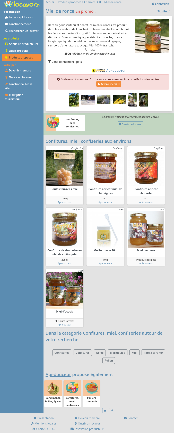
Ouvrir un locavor (18, 77)
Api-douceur (64, 202)
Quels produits (16, 51)
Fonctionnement (18, 24)
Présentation (43, 418)
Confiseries (62, 353)
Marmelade (117, 353)
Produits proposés (19, 57)
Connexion (160, 4)
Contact (130, 418)
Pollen (109, 360)
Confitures (83, 353)
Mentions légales (43, 423)
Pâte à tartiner (153, 353)
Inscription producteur (87, 429)
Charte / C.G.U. (43, 429)
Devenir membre (18, 70)
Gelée (99, 353)
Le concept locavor (19, 17)
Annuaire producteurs (21, 44)
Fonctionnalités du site (19, 86)
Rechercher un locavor (22, 31)
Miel (134, 353)
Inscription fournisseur (14, 97)
